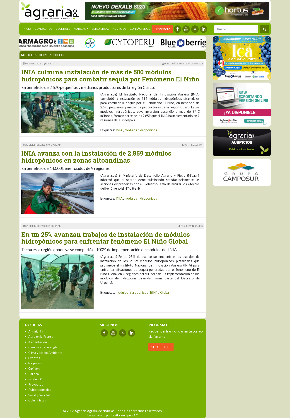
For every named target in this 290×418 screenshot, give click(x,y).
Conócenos (43, 28)
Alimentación (37, 342)
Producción (36, 379)
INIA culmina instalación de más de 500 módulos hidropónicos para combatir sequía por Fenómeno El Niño (110, 75)
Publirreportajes (39, 389)
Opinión (34, 368)
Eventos (34, 358)
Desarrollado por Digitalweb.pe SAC (112, 415)
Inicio (28, 28)
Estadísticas (100, 28)
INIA (119, 130)
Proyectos (35, 384)
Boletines (63, 28)
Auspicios (119, 28)
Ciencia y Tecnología (42, 347)
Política (33, 374)
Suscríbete (162, 29)
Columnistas (37, 400)
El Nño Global (159, 292)
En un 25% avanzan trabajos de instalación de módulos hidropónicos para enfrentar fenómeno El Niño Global (105, 238)
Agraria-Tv (35, 331)
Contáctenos (140, 28)
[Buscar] (236, 29)
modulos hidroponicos (141, 130)
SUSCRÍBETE (161, 347)
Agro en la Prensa (40, 336)
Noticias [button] (80, 28)
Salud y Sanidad (39, 395)
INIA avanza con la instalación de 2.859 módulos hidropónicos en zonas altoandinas (96, 156)
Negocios (35, 363)
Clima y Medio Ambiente (45, 352)
